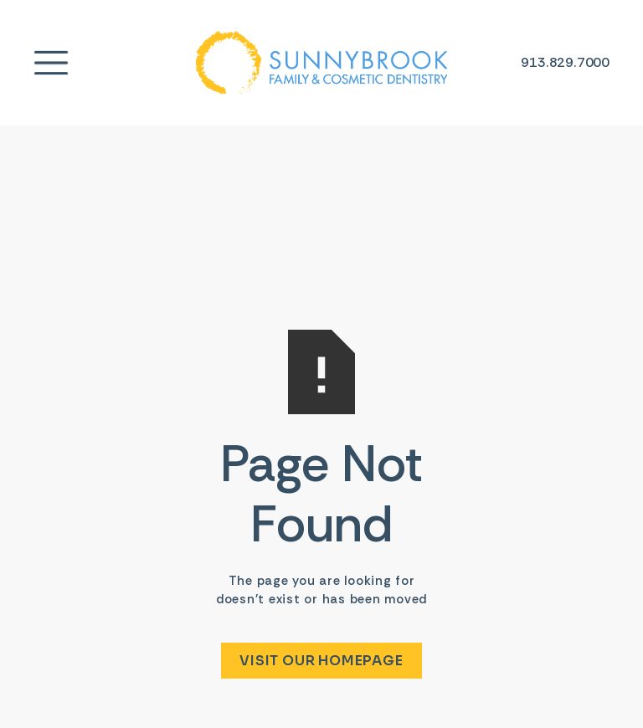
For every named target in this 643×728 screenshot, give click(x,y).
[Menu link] (51, 62)
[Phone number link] (565, 62)
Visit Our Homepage (321, 660)
